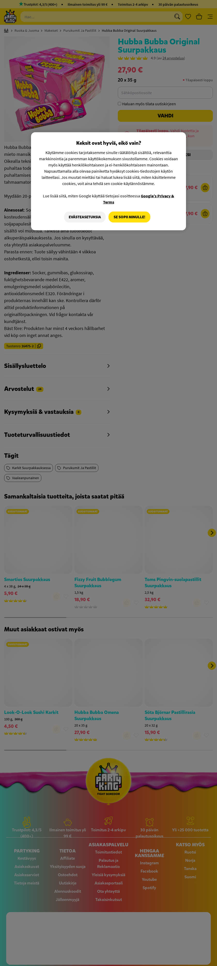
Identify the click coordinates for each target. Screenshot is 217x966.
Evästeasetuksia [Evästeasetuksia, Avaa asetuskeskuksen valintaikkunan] (84, 216)
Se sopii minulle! (129, 216)
